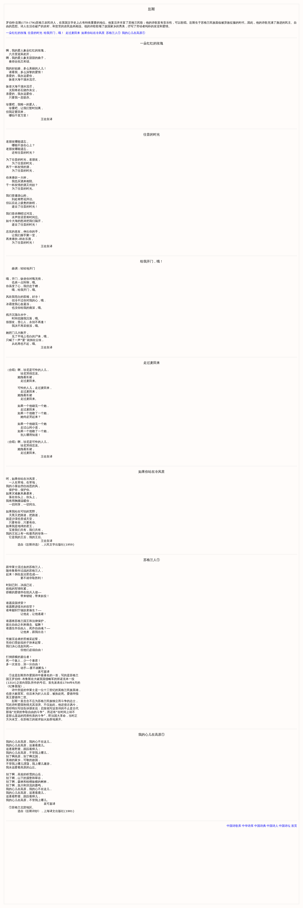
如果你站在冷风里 (93, 32)
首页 (294, 900)
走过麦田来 (73, 32)
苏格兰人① (113, 32)
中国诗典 (260, 900)
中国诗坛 (284, 900)
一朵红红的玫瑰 (16, 32)
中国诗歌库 (234, 900)
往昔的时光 (35, 32)
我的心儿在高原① (133, 32)
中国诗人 (272, 900)
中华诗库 (248, 900)
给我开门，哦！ (54, 32)
